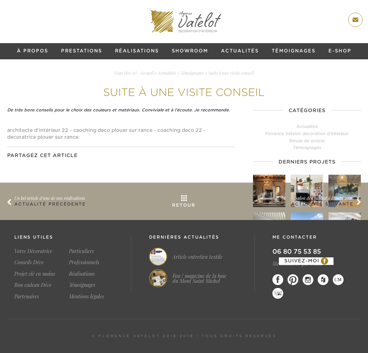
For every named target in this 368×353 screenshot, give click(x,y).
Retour (184, 205)
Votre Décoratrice (33, 251)
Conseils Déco (28, 262)
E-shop (339, 51)
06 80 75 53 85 (296, 252)
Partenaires (26, 296)
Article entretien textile (197, 257)
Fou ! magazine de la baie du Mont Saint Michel (199, 279)
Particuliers (81, 251)
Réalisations (137, 51)
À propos (32, 51)
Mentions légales (86, 296)
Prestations (81, 51)
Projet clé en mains (34, 273)
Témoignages (294, 51)
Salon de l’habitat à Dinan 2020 (324, 198)
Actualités (240, 51)
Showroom (190, 51)
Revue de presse (307, 141)
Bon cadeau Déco (32, 284)
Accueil (146, 73)
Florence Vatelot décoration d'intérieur (307, 134)
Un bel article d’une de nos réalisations (50, 198)
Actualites (307, 126)
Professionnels (84, 262)
